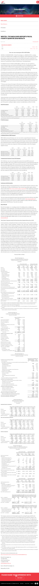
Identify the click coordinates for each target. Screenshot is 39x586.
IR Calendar (3, 27)
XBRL (2, 48)
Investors (19, 16)
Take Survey (19, 577)
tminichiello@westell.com (6, 563)
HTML (31, 48)
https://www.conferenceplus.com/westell (17, 188)
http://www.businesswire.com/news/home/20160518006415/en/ (14, 554)
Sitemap (32, 583)
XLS (34, 48)
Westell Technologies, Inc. (7, 583)
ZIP (36, 48)
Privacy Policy (27, 583)
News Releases (4, 24)
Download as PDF (35, 41)
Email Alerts (3, 31)
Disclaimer (22, 583)
